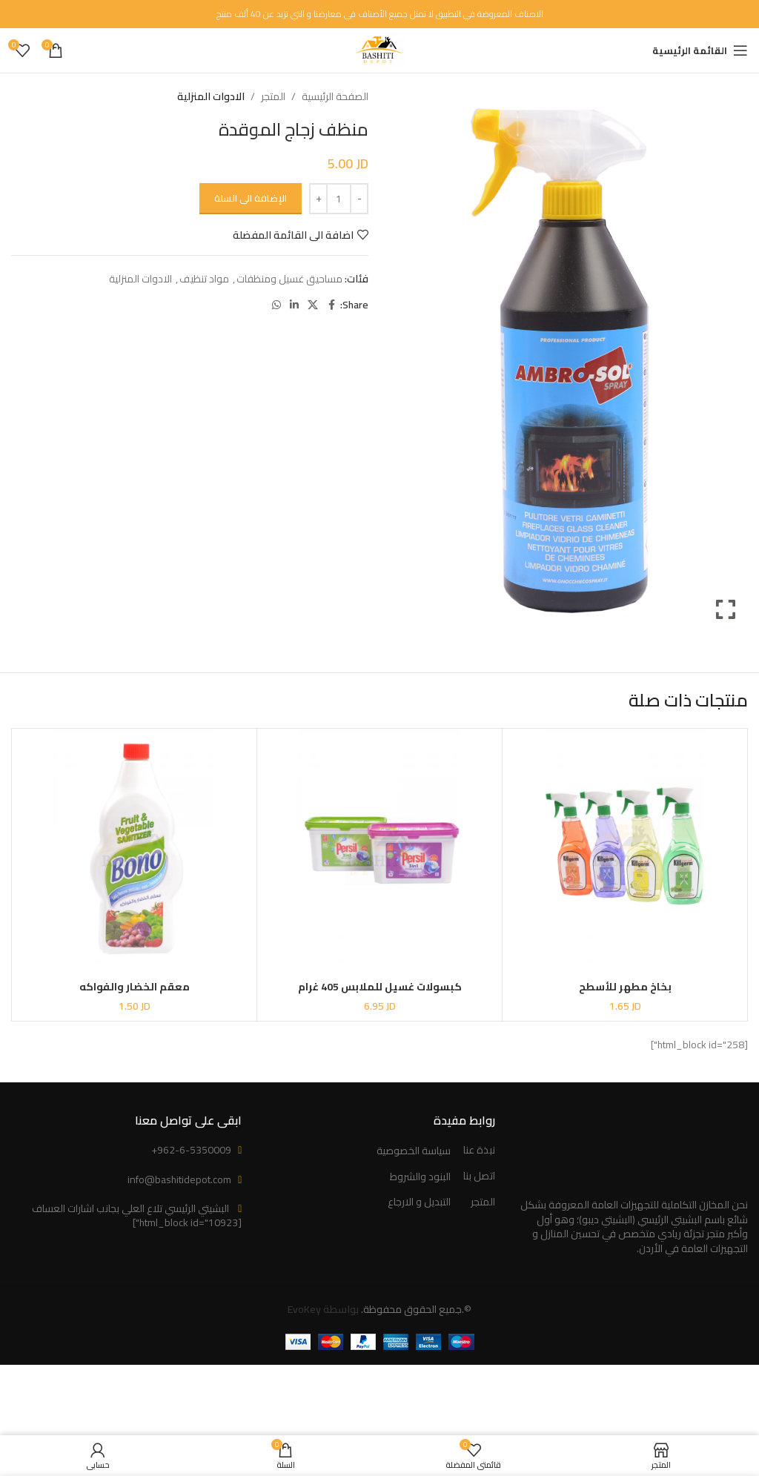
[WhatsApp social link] (276, 305)
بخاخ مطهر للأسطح (625, 986)
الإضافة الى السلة (250, 198)
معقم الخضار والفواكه (134, 986)
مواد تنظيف (204, 278)
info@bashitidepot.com (179, 1179)
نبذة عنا (479, 1150)
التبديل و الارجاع (419, 1202)
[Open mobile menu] (700, 50)
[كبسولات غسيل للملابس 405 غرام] (379, 851)
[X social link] (312, 305)
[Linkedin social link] (294, 305)
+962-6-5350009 (191, 1149)
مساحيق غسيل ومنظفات (289, 278)
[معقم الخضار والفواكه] (134, 851)
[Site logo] (379, 49)
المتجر (273, 96)
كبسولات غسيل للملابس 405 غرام (380, 986)
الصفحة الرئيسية (335, 96)
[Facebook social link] (331, 305)
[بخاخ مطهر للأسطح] (625, 851)
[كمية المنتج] (339, 198)
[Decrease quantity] (359, 198)
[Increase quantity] (318, 198)
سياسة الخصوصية (414, 1151)
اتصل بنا (479, 1176)
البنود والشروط (420, 1177)
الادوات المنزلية (211, 96)
